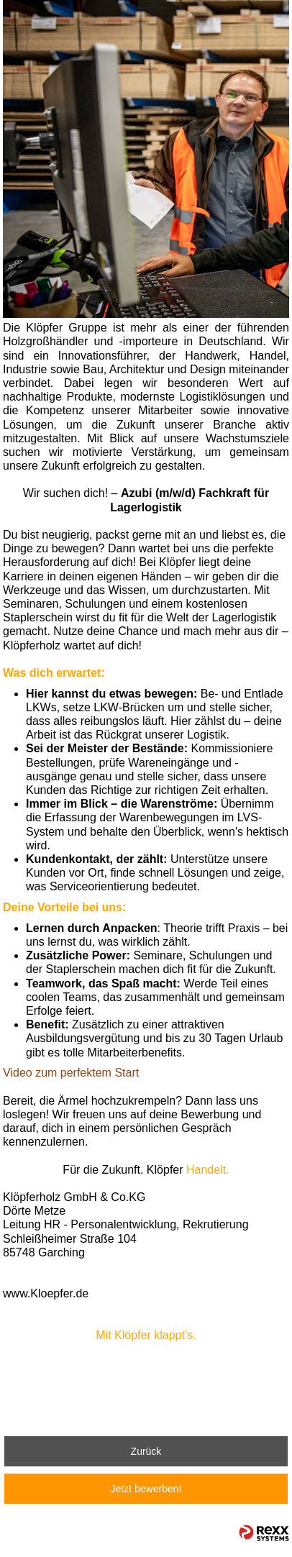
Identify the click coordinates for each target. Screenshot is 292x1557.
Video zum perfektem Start (71, 1073)
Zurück (146, 1451)
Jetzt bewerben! (146, 1488)
